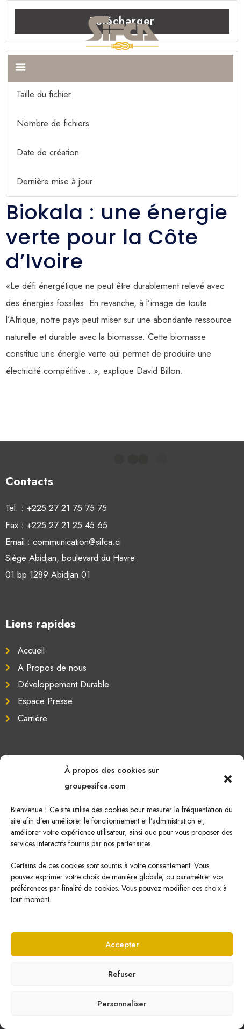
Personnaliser (122, 1004)
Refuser (122, 974)
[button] (228, 778)
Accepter (122, 944)
